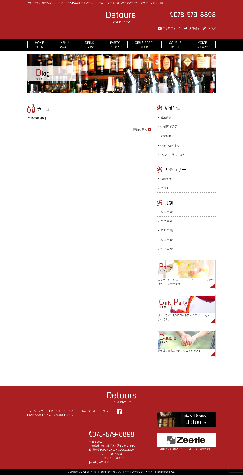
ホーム (32, 411)
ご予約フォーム (172, 28)
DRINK (89, 45)
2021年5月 (167, 221)
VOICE (202, 45)
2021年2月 (167, 249)
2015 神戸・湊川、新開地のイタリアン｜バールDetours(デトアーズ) (117, 471)
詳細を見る (140, 129)
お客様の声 (35, 415)
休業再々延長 (168, 126)
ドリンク (56, 411)
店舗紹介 (194, 28)
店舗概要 (58, 415)
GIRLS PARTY (145, 45)
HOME (39, 45)
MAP (133, 445)
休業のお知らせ (170, 145)
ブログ (212, 28)
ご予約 (47, 415)
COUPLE (175, 45)
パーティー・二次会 (74, 411)
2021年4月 (167, 230)
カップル (103, 411)
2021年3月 (167, 239)
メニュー (43, 411)
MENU (64, 45)
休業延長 (165, 135)
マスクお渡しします (172, 154)
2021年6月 (167, 211)
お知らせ (165, 178)
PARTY (115, 45)
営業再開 (165, 117)
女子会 (92, 411)
